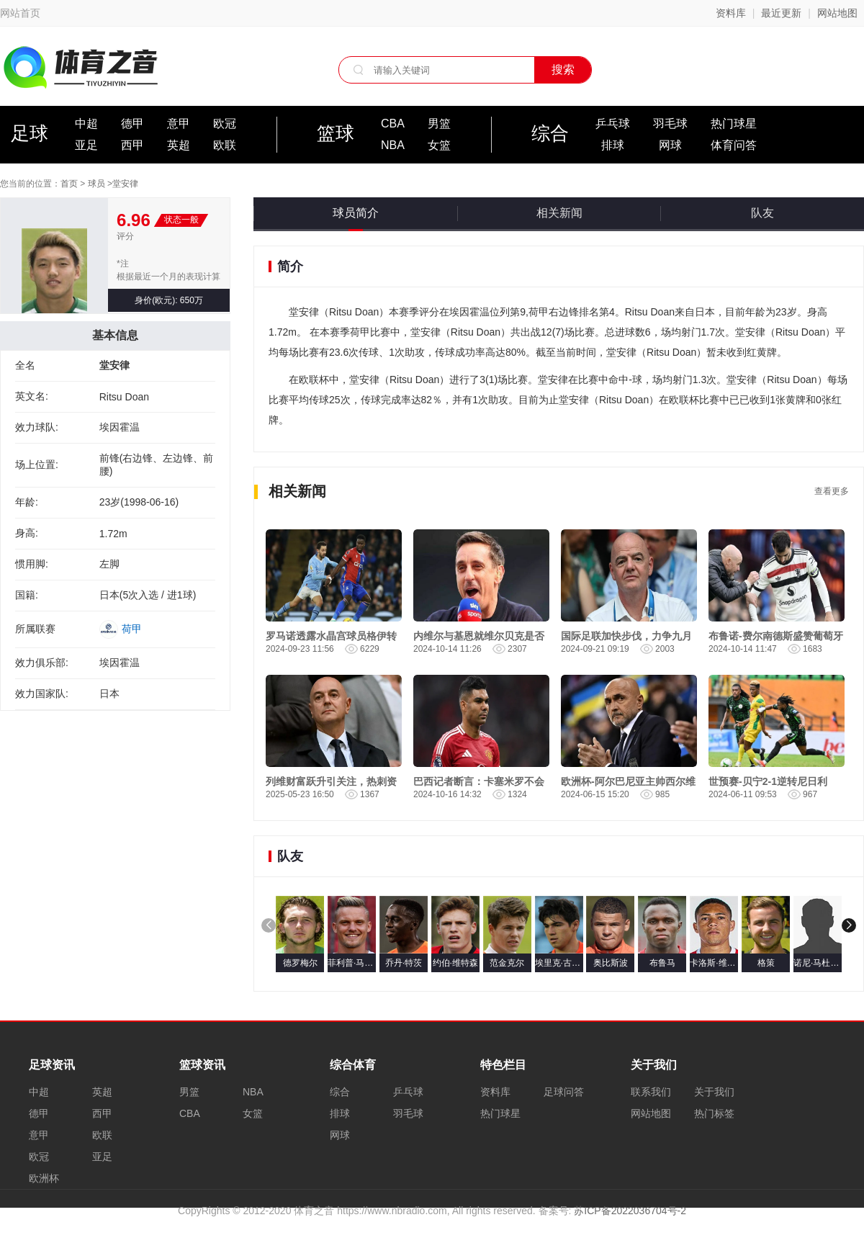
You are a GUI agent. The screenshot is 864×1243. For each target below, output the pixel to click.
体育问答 (734, 145)
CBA (393, 123)
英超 (178, 145)
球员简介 (356, 213)
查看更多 (831, 491)
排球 (612, 145)
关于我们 (714, 1092)
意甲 (178, 123)
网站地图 (837, 13)
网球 (670, 145)
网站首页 (20, 13)
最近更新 (781, 13)
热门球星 (734, 123)
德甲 (132, 123)
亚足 (86, 145)
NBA (393, 145)
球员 (96, 184)
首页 (69, 184)
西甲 (132, 145)
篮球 (335, 133)
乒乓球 (612, 123)
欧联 (224, 145)
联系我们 (651, 1092)
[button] (849, 925)
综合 (550, 133)
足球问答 (564, 1092)
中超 (86, 123)
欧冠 (224, 123)
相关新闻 (559, 213)
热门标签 (714, 1113)
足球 (29, 133)
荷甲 (132, 628)
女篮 (439, 145)
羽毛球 (670, 123)
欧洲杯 (44, 1178)
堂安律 (125, 184)
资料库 (731, 13)
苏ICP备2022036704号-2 (630, 1210)
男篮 (439, 123)
